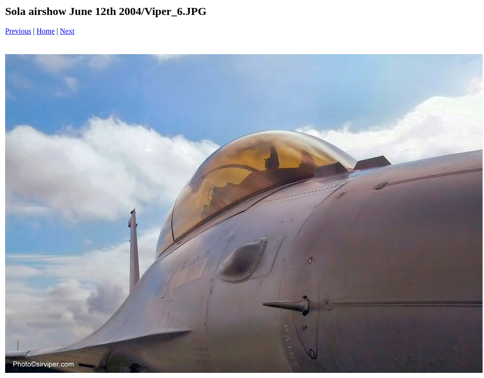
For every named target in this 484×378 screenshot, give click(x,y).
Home (45, 31)
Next (67, 31)
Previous (18, 31)
